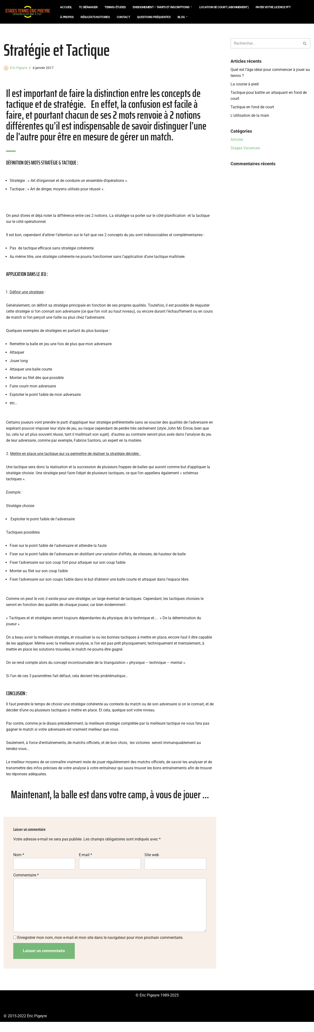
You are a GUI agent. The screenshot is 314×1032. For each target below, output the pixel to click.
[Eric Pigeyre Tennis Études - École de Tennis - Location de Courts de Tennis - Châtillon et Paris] (28, 12)
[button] (191, 7)
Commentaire (26, 883)
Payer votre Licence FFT (273, 7)
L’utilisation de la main (250, 116)
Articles (237, 140)
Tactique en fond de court (252, 108)
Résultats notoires (95, 17)
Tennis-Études (115, 7)
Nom (18, 863)
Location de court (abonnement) (224, 7)
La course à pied (245, 84)
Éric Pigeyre (18, 68)
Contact (123, 17)
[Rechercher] (265, 43)
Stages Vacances (245, 149)
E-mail (85, 863)
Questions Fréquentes (154, 17)
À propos (67, 17)
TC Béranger (88, 7)
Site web (151, 863)
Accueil (66, 7)
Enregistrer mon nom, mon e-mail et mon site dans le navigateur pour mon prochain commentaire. (100, 947)
